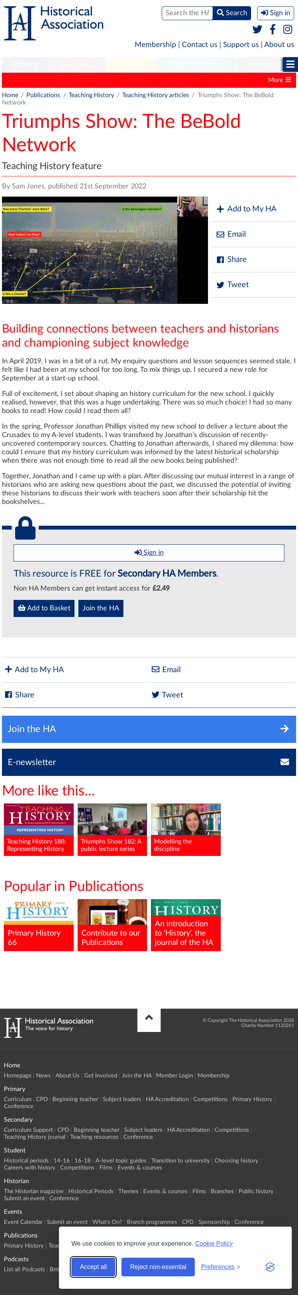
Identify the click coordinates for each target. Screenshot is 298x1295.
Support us (241, 45)
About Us (67, 1076)
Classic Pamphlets (222, 80)
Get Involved (100, 1076)
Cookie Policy (214, 1243)
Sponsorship (214, 1222)
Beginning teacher (75, 1099)
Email (231, 234)
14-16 (62, 1161)
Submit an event (24, 1198)
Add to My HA (246, 209)
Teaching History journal (35, 1137)
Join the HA (101, 608)
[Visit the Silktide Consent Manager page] (270, 1267)
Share (231, 260)
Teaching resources (94, 1137)
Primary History (27, 80)
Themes (128, 1191)
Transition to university (180, 1161)
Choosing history (236, 1161)
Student (131, 64)
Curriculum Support (28, 1130)
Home (10, 95)
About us (279, 45)
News (43, 1076)
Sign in (149, 552)
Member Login (174, 1076)
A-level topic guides (121, 1161)
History (176, 80)
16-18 (82, 1161)
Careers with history (29, 1168)
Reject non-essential (158, 1267)
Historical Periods (91, 1191)
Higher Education (195, 64)
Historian (262, 64)
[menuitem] (25, 65)
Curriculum (17, 1099)
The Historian (136, 80)
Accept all (93, 1267)
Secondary (78, 64)
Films (106, 1168)
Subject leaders (122, 1099)
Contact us (199, 45)
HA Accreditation (167, 1099)
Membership (155, 45)
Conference (18, 1106)
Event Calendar (23, 1222)
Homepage (17, 1076)
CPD (42, 1099)
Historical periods (26, 1161)
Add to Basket (44, 608)
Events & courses (140, 1168)
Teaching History (83, 80)
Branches (222, 1191)
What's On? (107, 1222)
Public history (256, 1191)
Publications (43, 95)
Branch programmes (152, 1222)
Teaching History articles (155, 95)
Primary (25, 64)
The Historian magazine (34, 1191)
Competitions (210, 1099)
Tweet (232, 285)
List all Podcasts (24, 1269)
